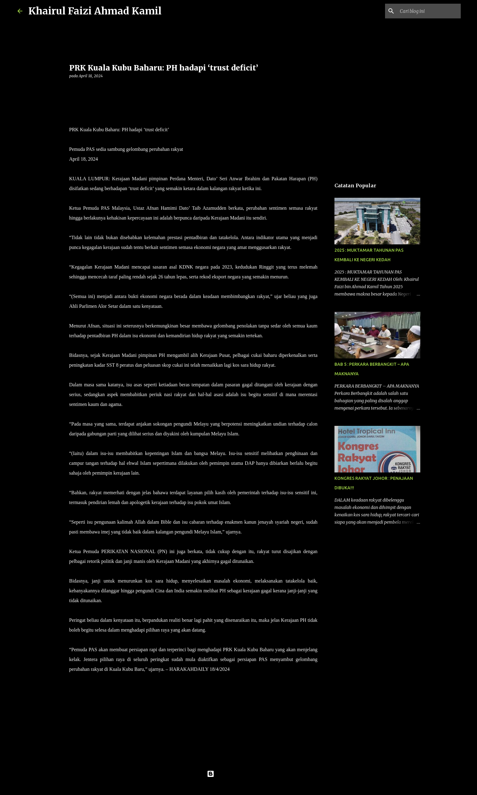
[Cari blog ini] (428, 11)
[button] (73, 88)
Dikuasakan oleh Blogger (238, 774)
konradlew (251, 786)
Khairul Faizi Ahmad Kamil (95, 11)
